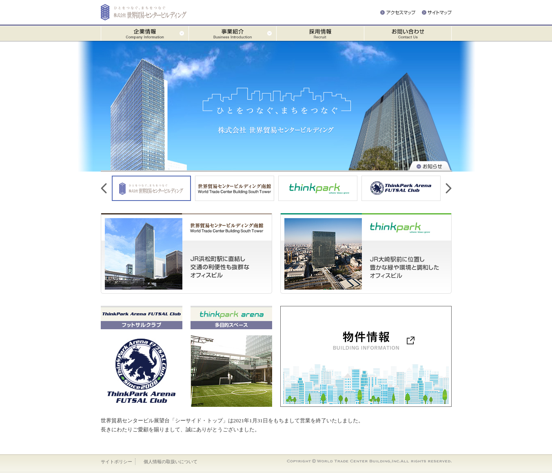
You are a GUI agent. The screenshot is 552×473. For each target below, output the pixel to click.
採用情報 (320, 33)
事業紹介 (232, 33)
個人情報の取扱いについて (170, 461)
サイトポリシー (116, 461)
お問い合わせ (408, 33)
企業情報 (144, 33)
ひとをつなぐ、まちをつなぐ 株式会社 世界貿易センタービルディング (276, 106)
